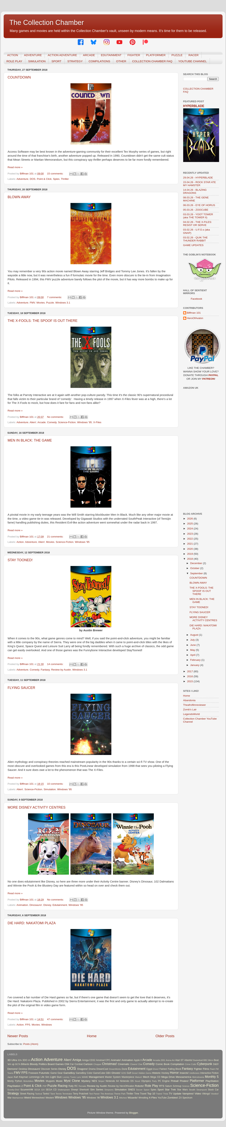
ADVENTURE (33, 55)
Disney (47, 905)
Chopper (97, 1064)
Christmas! (109, 1064)
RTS (161, 1085)
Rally (71, 1086)
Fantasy (45, 669)
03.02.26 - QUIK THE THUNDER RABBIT (195, 239)
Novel (137, 1081)
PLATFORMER (156, 55)
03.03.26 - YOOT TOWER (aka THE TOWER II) (198, 216)
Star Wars (182, 1089)
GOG (123, 1073)
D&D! (216, 1064)
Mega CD (155, 1077)
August (194, 634)
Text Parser (94, 1094)
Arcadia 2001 (159, 1060)
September (197, 573)
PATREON (208, 378)
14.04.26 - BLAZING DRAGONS (195, 191)
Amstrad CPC (103, 1060)
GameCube (99, 1073)
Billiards (25, 1064)
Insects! (184, 1072)
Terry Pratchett (80, 1093)
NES (94, 1081)
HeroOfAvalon (195, 318)
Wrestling (143, 1097)
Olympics (146, 1081)
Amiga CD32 (88, 1060)
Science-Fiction (67, 422)
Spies (56, 178)
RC (76, 1086)
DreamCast (102, 1069)
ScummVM (26, 1089)
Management (96, 1076)
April (193, 654)
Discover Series (49, 1069)
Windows (46, 1024)
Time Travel (140, 1093)
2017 (190, 671)
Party (154, 1081)
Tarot (52, 1094)
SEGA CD (51, 1089)
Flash (212, 1069)
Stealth (192, 1090)
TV (170, 1093)
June (193, 645)
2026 (190, 518)
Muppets (50, 1081)
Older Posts (165, 1036)
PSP (45, 1086)
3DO (24, 1060)
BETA (17, 1064)
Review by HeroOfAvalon (121, 1086)
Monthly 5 (212, 1076)
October (195, 568)
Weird (27, 1097)
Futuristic (44, 1072)
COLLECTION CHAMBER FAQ (152, 61)
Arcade (41, 422)
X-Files (97, 422)
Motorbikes (28, 1081)
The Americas (106, 1094)
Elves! (156, 1069)
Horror (174, 1072)
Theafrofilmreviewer (194, 704)
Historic (156, 1072)
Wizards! (133, 1097)
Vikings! (206, 1093)
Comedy (51, 422)
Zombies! (172, 1097)
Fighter (198, 1068)
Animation (22, 905)
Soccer (139, 1090)
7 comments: (55, 297)
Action (20, 542)
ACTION (12, 55)
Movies (40, 302)
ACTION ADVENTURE (62, 55)
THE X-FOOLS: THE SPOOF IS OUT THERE (43, 321)
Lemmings (34, 1077)
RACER (193, 55)
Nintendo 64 (112, 1081)
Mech (146, 1076)
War (9, 1097)
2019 (190, 553)
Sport (160, 1089)
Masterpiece (128, 1077)
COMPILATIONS (99, 61)
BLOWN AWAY (19, 197)
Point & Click (44, 178)
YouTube (162, 1097)
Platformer (197, 1080)
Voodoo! (215, 1094)
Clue (140, 1064)
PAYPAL (214, 375)
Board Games (56, 1064)
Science (186, 1086)
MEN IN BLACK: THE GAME (30, 440)
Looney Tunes (69, 1077)
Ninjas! (101, 1081)
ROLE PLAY (14, 61)
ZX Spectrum (185, 1097)
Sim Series (96, 1089)
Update (177, 1093)
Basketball (198, 1060)
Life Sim (45, 1077)
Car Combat (76, 1064)
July (193, 639)
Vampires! (188, 1093)
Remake (82, 1086)
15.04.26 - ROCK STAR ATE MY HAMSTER (199, 184)
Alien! (33, 422)
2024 (190, 528)
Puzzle (50, 302)
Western (50, 1097)
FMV (32, 302)
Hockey (165, 1073)
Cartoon (88, 1064)
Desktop (23, 1069)
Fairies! (163, 1069)
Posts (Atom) (30, 1044)
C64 (67, 1064)
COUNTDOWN (19, 77)
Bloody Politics (38, 1064)
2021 (190, 543)
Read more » (15, 167)
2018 (190, 558)
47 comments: (55, 1019)
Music (59, 1081)
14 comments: (55, 664)
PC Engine (164, 1081)
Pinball (175, 1081)
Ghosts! (116, 1072)
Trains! (159, 1094)
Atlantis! (188, 1060)
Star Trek (170, 1089)
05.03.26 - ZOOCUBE (195, 209)
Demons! (12, 1068)
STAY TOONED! (20, 560)
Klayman (23, 1077)
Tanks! (46, 1093)
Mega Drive (168, 1076)
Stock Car (213, 1089)
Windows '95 (84, 422)
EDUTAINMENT (111, 55)
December (196, 563)
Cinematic (123, 1064)
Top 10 (151, 1093)
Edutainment (59, 905)
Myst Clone (72, 1080)
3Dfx (20, 1060)
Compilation (177, 1064)
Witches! (123, 1098)
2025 (190, 523)
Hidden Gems (144, 1073)
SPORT (56, 61)
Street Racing (27, 1093)
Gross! (135, 1073)
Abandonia (189, 700)
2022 (190, 538)
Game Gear (56, 1073)
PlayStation (212, 1081)
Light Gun (56, 1076)
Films (206, 1068)
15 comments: (55, 173)
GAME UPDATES (193, 245)
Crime (187, 1064)
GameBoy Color (84, 1073)
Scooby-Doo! (13, 1090)
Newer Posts (17, 1036)
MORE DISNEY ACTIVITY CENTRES (36, 807)
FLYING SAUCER (21, 688)
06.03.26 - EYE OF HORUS (199, 205)
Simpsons (108, 1090)
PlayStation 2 (15, 1085)
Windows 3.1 (62, 302)
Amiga (76, 1060)
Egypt (149, 1069)
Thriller (65, 178)
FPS (27, 1024)
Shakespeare (64, 1090)
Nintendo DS (127, 1081)
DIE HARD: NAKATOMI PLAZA (32, 923)
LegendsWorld (191, 714)
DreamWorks (115, 1069)
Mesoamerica (183, 1076)
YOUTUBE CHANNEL (192, 61)
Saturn (168, 1086)
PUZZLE (177, 55)
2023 (190, 533)
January (195, 665)
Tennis (59, 1094)
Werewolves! (38, 1097)
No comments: (56, 416)
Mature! (138, 1077)
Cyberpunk (204, 1064)
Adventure (22, 178)
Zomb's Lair (190, 709)
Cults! (193, 1064)
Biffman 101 (194, 312)
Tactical (38, 1094)
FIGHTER (133, 55)
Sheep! (74, 1089)
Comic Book (163, 1064)
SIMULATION (37, 61)
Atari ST (179, 1060)
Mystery (85, 1081)
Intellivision (195, 1073)
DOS (32, 178)
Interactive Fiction (209, 1073)
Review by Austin (61, 669)
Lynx (79, 1077)
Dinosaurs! (36, 905)
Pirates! (184, 1081)
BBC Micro (208, 1060)
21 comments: (55, 536)
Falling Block (174, 1069)
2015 (190, 681)
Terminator (67, 1094)
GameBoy (69, 1072)
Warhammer (18, 1098)
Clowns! (133, 1064)
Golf (129, 1073)
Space (147, 1090)
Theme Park (120, 1094)
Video (198, 1093)
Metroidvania (198, 1077)
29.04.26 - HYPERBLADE (198, 177)
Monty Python (14, 1081)
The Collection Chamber (46, 22)
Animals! (116, 1060)
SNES (131, 1089)
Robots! (139, 1085)
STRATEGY (75, 61)
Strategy (13, 1093)
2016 (190, 676)
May (193, 650)
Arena (168, 1060)
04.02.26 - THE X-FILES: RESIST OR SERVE (197, 224)
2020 (190, 548)
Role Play (151, 1085)
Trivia (165, 1094)
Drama (92, 1069)
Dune (124, 1069)
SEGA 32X (39, 1090)
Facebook (196, 298)
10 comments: (55, 783)
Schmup (177, 1086)
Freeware (33, 1073)
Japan (10, 1077)
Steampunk (201, 1090)
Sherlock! (84, 1089)
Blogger (133, 1112)
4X (29, 1060)
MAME (85, 1077)
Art (173, 1060)
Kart (16, 1077)
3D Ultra (12, 1060)
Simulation (50, 789)
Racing (62, 1085)
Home (92, 1036)
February (195, 659)
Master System (113, 1077)
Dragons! (82, 1068)
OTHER (121, 61)
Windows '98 (93, 1097)
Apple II (138, 1060)
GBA (108, 1073)
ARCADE (89, 55)
